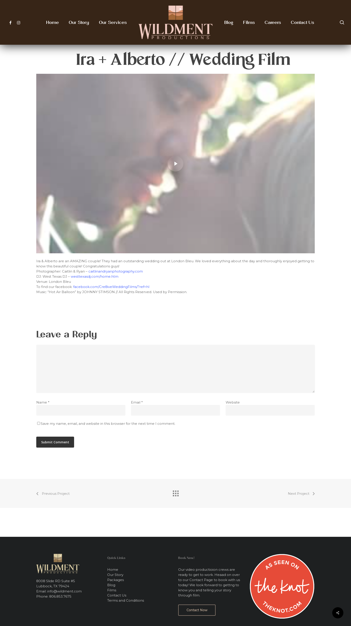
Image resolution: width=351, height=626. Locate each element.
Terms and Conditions (125, 600)
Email (137, 402)
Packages (115, 580)
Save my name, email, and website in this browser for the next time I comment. (108, 423)
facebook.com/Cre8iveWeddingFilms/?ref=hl (111, 287)
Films (111, 590)
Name (42, 402)
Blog (111, 585)
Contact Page (201, 580)
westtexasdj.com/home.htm (94, 276)
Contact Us (116, 595)
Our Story (115, 575)
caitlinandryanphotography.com (115, 271)
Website (233, 402)
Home (112, 569)
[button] (197, 610)
